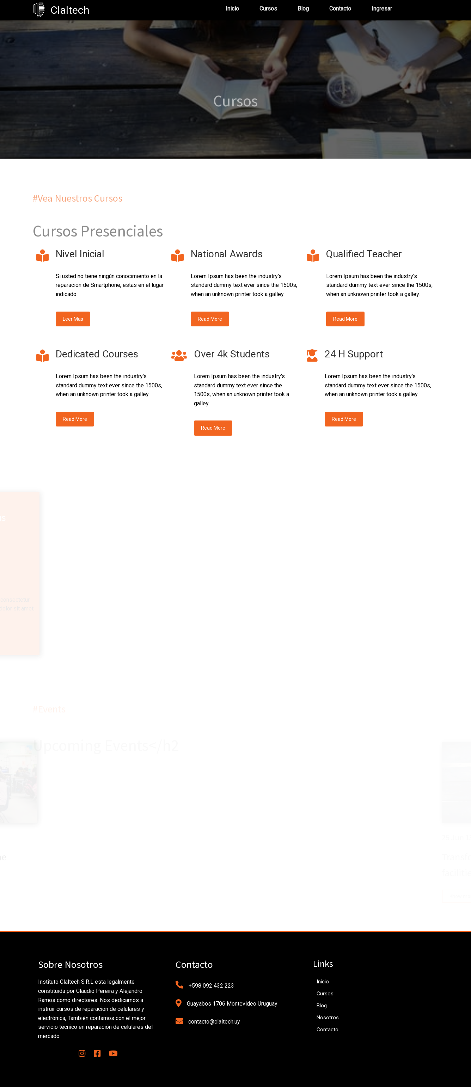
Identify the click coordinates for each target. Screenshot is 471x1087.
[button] (17, 1068)
